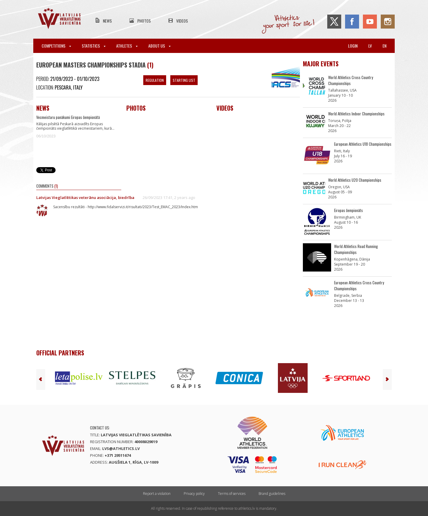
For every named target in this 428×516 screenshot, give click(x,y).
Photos (144, 21)
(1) (150, 64)
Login (353, 46)
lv (370, 46)
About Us (159, 46)
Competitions (56, 46)
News (107, 21)
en (384, 46)
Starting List (184, 80)
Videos (182, 21)
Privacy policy (194, 493)
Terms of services (232, 493)
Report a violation (157, 493)
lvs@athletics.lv (121, 448)
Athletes (127, 46)
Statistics (94, 46)
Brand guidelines (272, 493)
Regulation (155, 80)
